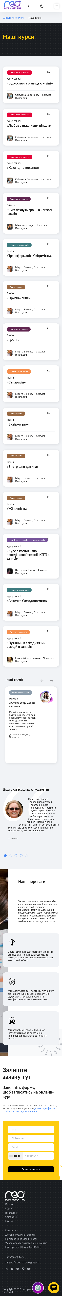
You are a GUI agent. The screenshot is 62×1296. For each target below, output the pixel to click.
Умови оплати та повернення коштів (26, 1242)
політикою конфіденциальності (21, 1111)
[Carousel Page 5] (26, 855)
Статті (9, 1220)
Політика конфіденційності (21, 1238)
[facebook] (12, 1269)
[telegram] (17, 1269)
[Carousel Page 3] (16, 855)
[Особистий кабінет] (42, 6)
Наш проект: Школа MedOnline (23, 1247)
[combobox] (15, 1156)
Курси (8, 1208)
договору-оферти (45, 1108)
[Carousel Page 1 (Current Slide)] (5, 855)
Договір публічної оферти (20, 1234)
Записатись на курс (31, 1169)
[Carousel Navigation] (47, 680)
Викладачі (11, 1212)
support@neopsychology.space (22, 1262)
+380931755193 (15, 1256)
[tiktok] (23, 1269)
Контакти (10, 1230)
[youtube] (28, 1269)
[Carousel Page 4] (21, 855)
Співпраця (11, 1216)
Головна (9, 1204)
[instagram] (6, 1269)
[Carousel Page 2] (10, 855)
